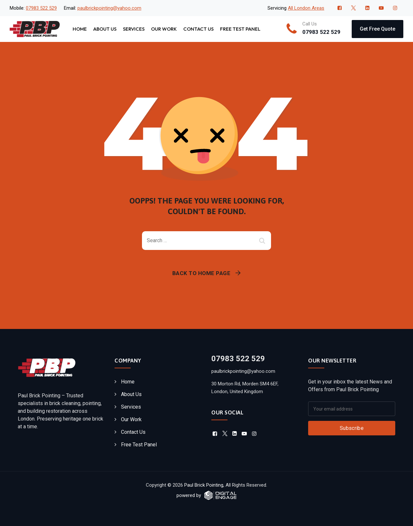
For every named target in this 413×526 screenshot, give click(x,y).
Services (134, 29)
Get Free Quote (377, 29)
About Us (104, 29)
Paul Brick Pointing (203, 485)
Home (80, 29)
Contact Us (198, 29)
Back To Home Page (201, 273)
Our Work (164, 29)
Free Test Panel (240, 29)
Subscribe (352, 428)
